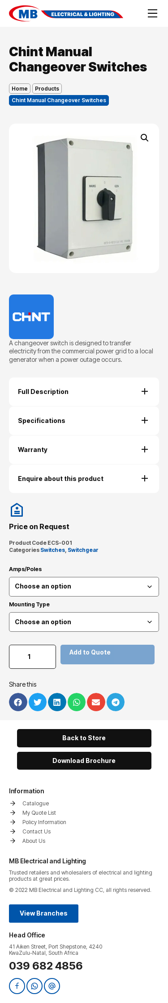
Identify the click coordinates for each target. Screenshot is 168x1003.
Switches (52, 550)
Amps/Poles (25, 569)
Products (47, 88)
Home (20, 88)
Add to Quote (90, 652)
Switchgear (83, 550)
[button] (145, 138)
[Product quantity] (32, 657)
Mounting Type (29, 604)
